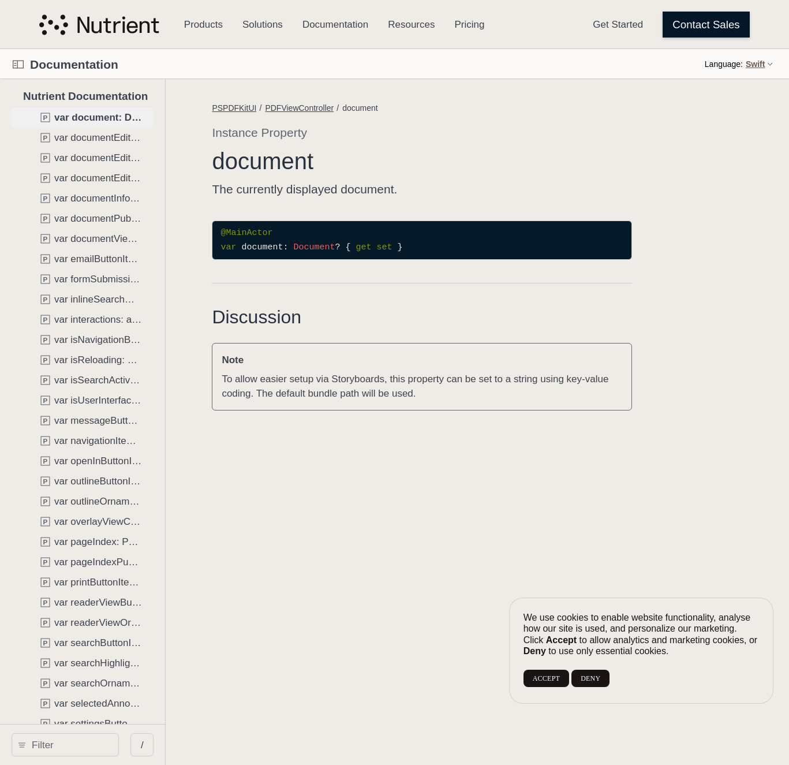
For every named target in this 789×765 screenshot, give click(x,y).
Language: (724, 64)
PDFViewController (370, 108)
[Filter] (105, 745)
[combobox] (105, 744)
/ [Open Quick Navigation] (213, 745)
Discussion (327, 317)
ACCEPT (546, 678)
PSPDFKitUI (305, 108)
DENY (590, 678)
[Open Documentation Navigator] (18, 64)
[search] (101, 744)
